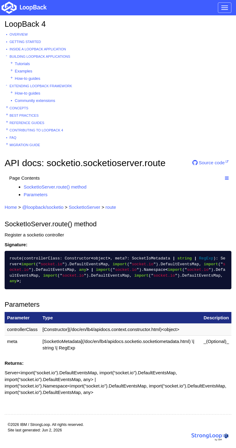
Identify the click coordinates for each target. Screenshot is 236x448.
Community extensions (35, 100)
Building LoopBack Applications (40, 56)
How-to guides (27, 78)
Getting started (25, 42)
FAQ (13, 137)
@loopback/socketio (42, 207)
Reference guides (27, 123)
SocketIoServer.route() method (55, 186)
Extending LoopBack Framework (41, 86)
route (110, 207)
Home (11, 207)
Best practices (24, 115)
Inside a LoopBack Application (38, 49)
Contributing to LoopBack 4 (36, 130)
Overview (19, 34)
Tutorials (22, 63)
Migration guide (25, 145)
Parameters (36, 194)
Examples (23, 71)
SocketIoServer (84, 207)
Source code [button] (208, 162)
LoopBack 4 (25, 24)
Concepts (19, 108)
